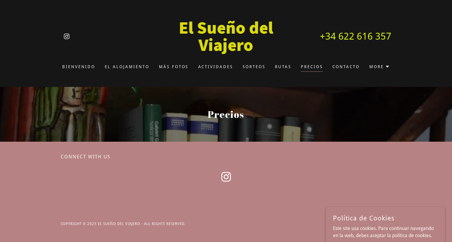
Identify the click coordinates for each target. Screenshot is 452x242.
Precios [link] (312, 66)
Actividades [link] (215, 66)
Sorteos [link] (254, 66)
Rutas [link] (283, 66)
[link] (67, 36)
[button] (379, 66)
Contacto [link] (346, 66)
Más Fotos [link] (174, 66)
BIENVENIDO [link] (78, 66)
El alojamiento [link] (127, 66)
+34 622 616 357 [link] (355, 36)
